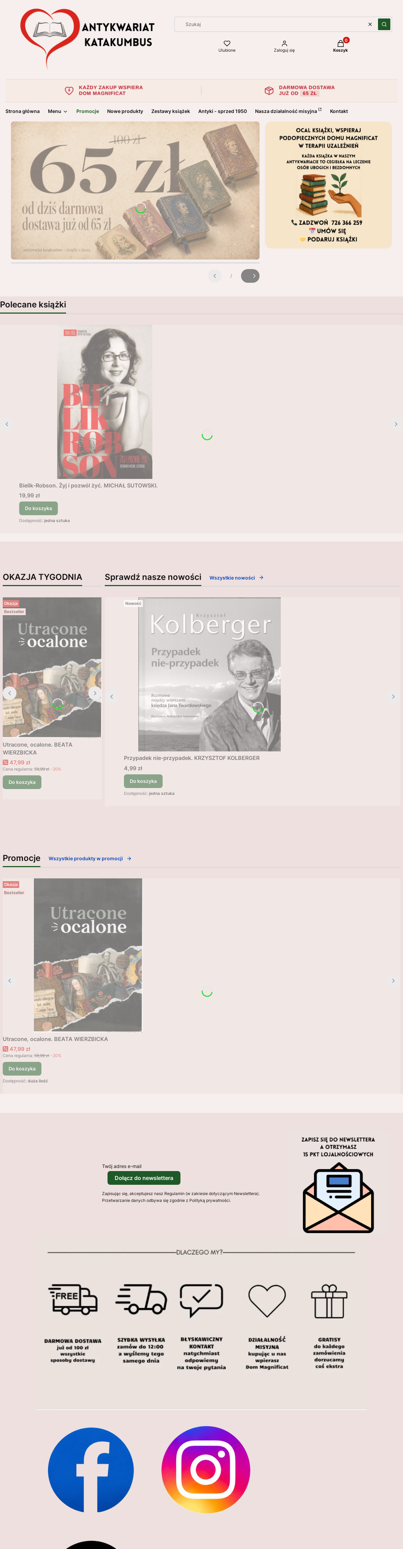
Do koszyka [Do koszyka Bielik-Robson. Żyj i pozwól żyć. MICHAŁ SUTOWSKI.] (38, 508)
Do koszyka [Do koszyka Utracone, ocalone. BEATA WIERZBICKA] (22, 782)
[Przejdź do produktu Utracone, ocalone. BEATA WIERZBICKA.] (52, 667)
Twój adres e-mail (121, 1166)
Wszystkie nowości (237, 578)
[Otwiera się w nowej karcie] (91, 1469)
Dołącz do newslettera (144, 1178)
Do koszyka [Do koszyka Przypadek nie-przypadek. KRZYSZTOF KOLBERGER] (143, 781)
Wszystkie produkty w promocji (90, 858)
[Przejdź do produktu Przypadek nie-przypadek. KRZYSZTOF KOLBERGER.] (209, 674)
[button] (384, 24)
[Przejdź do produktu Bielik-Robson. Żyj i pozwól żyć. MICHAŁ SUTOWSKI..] (104, 402)
